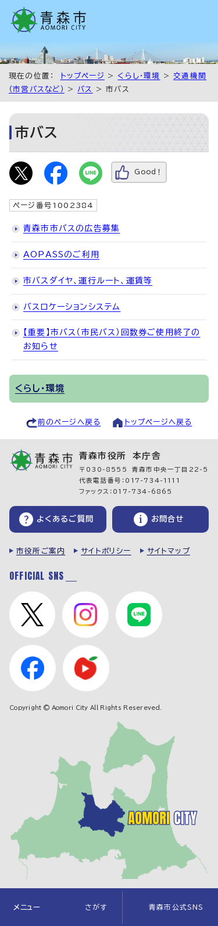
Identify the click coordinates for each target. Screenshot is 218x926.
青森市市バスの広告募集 (71, 228)
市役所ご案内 (40, 551)
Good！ (148, 171)
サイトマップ (168, 551)
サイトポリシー (106, 551)
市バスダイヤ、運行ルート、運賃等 (87, 281)
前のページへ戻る (69, 422)
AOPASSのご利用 (61, 254)
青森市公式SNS (176, 907)
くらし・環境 (138, 76)
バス (84, 89)
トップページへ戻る (158, 422)
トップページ (82, 76)
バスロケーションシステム (71, 307)
